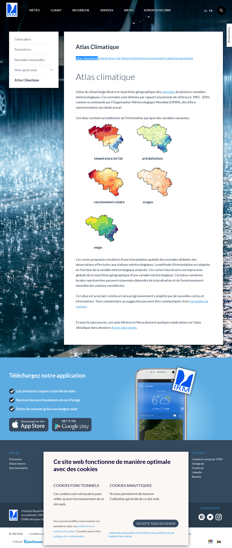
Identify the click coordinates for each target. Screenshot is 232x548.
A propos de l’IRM (157, 10)
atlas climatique (87, 58)
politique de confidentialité (68, 536)
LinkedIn (197, 472)
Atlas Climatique (26, 80)
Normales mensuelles (29, 60)
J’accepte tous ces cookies (155, 523)
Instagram (198, 463)
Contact (199, 452)
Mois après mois (25, 70)
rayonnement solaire (160, 58)
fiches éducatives (124, 327)
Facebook (198, 468)
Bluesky (196, 476)
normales (168, 92)
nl (205, 10)
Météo (34, 10)
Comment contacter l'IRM (207, 459)
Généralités (22, 39)
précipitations (136, 58)
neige (189, 58)
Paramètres (22, 49)
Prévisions (15, 459)
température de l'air (112, 58)
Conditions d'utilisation (42, 533)
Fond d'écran (229, 35)
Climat (56, 10)
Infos (128, 10)
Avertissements (18, 468)
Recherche (80, 10)
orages (180, 58)
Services (106, 10)
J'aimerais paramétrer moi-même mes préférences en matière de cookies (141, 534)
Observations (17, 463)
